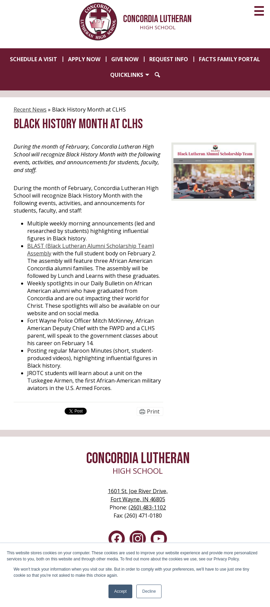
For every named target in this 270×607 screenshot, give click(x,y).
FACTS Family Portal (229, 59)
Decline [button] (149, 591)
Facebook (116, 540)
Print (153, 411)
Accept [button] (120, 591)
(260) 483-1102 (147, 507)
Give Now (124, 59)
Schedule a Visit (33, 59)
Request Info (168, 59)
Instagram (138, 540)
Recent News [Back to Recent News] (30, 109)
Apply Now (84, 59)
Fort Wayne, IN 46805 (138, 495)
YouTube (159, 540)
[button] (129, 74)
